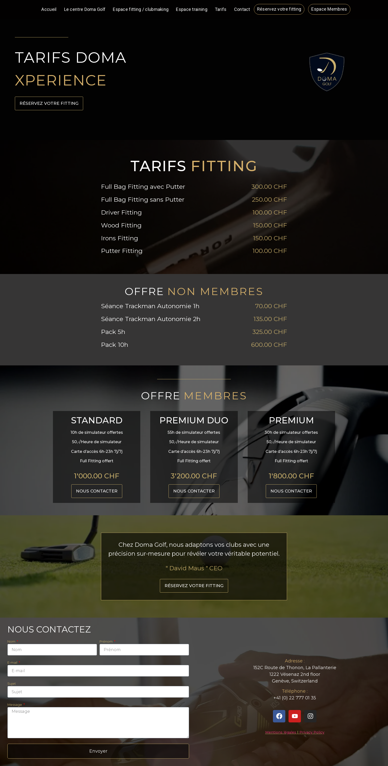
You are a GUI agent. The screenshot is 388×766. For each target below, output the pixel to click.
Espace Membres (329, 9)
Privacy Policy (311, 732)
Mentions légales (280, 732)
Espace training (191, 9)
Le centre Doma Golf (85, 9)
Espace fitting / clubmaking (141, 9)
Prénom (106, 641)
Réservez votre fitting (279, 9)
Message (15, 705)
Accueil (48, 9)
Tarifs (221, 9)
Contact (242, 9)
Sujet (11, 683)
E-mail (12, 662)
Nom (11, 641)
